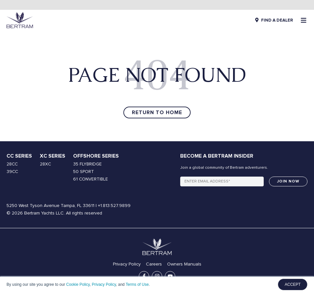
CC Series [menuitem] (19, 156)
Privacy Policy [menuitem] (127, 264)
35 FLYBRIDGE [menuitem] (87, 164)
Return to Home (157, 112)
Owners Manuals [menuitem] (184, 264)
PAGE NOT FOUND (157, 75)
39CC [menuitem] (12, 171)
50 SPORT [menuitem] (83, 171)
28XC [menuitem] (45, 164)
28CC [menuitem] (12, 164)
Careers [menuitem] (154, 264)
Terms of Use (137, 284)
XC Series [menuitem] (52, 156)
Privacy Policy (104, 284)
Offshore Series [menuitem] (96, 156)
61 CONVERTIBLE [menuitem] (90, 179)
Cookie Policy (78, 284)
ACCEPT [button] (293, 284)
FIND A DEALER (277, 20)
